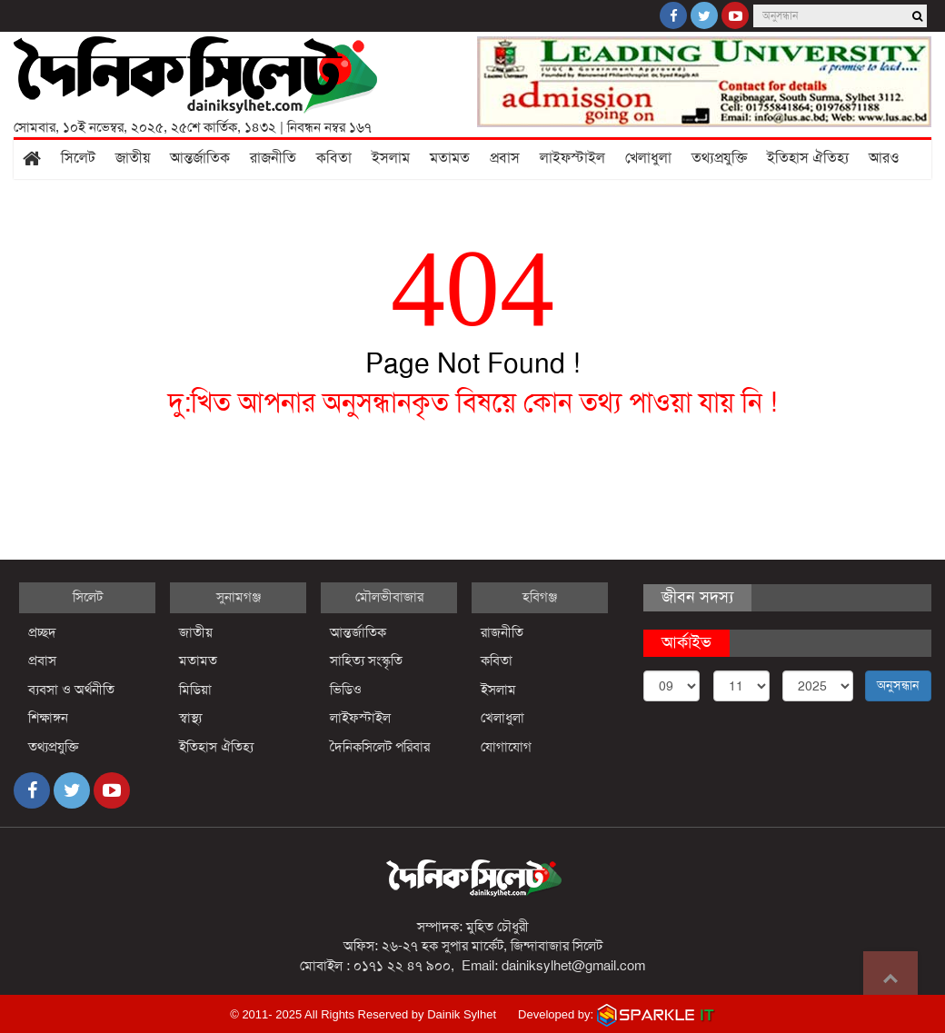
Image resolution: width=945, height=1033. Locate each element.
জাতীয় (132, 158)
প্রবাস (505, 158)
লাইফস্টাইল (572, 158)
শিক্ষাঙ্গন (48, 718)
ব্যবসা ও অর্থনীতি (71, 689)
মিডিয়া (195, 689)
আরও (884, 158)
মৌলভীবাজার (389, 597)
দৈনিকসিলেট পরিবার (380, 747)
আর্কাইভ (686, 642)
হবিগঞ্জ (539, 597)
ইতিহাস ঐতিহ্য (808, 158)
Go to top (890, 978)
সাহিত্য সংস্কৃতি (366, 660)
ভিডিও (346, 689)
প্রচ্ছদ (42, 632)
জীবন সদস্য (697, 597)
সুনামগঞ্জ (238, 597)
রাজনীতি (273, 158)
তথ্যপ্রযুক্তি (719, 158)
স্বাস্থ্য (190, 718)
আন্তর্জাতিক (200, 158)
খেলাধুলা (648, 158)
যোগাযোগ (506, 747)
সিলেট (78, 158)
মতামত (450, 158)
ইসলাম (391, 158)
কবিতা (334, 158)
